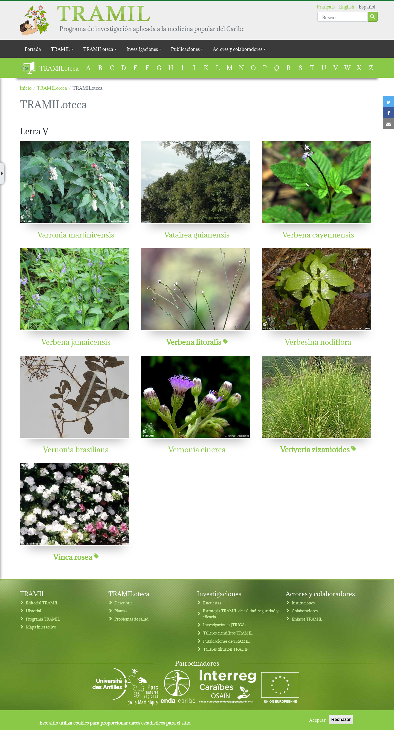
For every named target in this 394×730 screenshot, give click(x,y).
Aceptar (317, 721)
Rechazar (341, 721)
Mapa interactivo (41, 627)
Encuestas (212, 602)
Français (326, 6)
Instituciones (303, 602)
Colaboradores (305, 610)
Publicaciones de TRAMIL (226, 641)
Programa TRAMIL (43, 619)
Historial (33, 610)
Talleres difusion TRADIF (225, 649)
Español (367, 6)
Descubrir (123, 602)
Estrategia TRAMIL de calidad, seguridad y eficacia (241, 613)
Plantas (120, 610)
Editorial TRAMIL (42, 602)
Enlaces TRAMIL (307, 619)
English (346, 6)
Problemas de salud (131, 619)
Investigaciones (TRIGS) (224, 624)
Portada (33, 48)
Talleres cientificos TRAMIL (228, 633)
